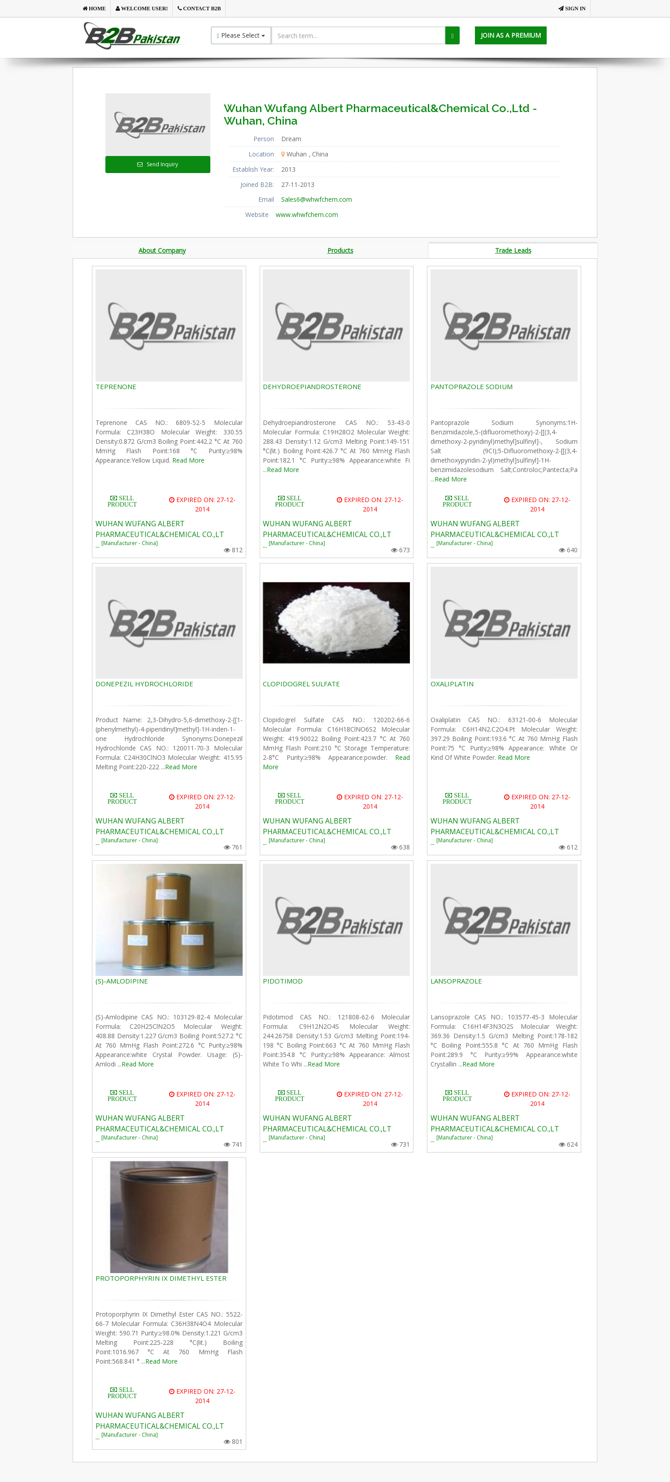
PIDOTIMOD (283, 981)
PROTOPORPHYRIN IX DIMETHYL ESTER (161, 1278)
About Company (162, 251)
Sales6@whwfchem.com (316, 199)
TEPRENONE (116, 387)
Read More (188, 461)
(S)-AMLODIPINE (122, 981)
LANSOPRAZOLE (456, 981)
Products (340, 251)
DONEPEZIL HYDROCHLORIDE (144, 684)
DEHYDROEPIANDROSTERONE (312, 387)
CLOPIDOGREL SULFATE (301, 684)
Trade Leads (513, 251)
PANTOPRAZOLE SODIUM (472, 387)
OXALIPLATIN (452, 684)
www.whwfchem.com (307, 214)
